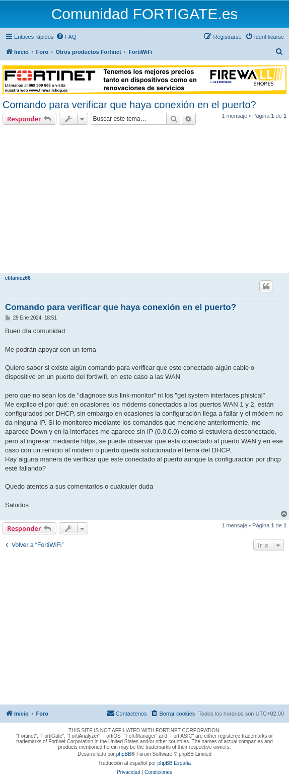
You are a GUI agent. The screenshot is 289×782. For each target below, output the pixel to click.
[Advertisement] (144, 200)
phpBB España (174, 763)
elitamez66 (18, 278)
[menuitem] (66, 37)
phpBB (123, 754)
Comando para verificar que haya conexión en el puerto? (129, 104)
